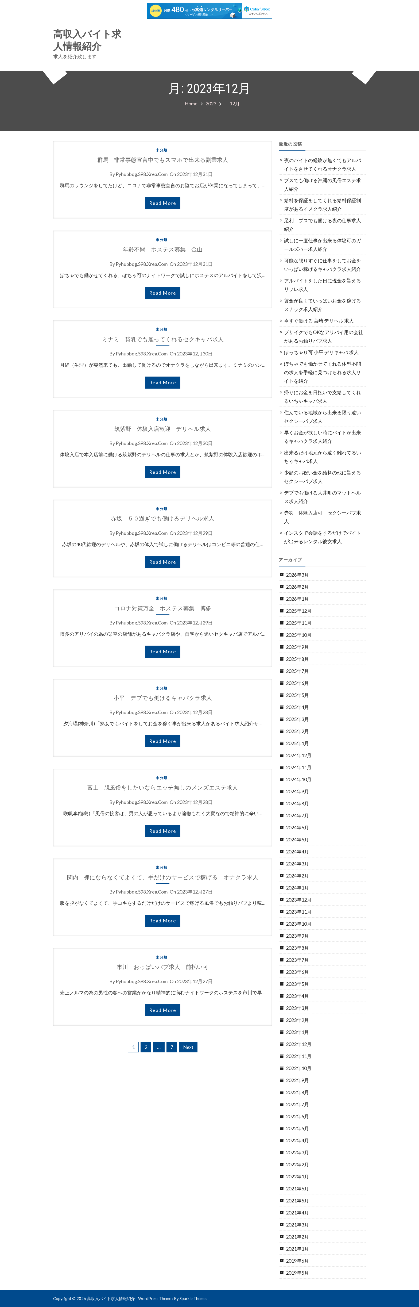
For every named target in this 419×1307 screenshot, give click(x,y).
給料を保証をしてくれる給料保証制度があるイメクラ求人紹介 (322, 204)
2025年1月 (297, 743)
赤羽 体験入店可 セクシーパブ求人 (322, 517)
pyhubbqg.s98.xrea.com (142, 174)
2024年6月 (297, 827)
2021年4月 (297, 1213)
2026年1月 (297, 599)
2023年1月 (297, 1032)
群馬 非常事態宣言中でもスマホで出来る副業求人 (162, 159)
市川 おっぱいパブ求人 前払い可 (162, 967)
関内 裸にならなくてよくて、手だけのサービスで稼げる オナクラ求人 (162, 877)
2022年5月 (297, 1128)
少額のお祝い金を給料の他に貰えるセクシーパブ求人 (322, 477)
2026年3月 (297, 575)
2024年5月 (297, 839)
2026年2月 (297, 587)
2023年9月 (297, 936)
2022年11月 (299, 1056)
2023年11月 (299, 912)
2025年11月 (299, 623)
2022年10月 (299, 1068)
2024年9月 (297, 791)
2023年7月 (297, 960)
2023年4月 (297, 996)
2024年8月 (297, 803)
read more (162, 203)
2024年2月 (297, 876)
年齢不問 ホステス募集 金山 (163, 249)
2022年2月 (297, 1164)
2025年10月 (299, 635)
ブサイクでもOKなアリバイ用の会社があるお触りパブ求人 (323, 336)
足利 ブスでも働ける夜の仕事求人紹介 (322, 224)
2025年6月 (297, 683)
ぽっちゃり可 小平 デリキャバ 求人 (321, 352)
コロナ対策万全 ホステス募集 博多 (162, 608)
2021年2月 (297, 1237)
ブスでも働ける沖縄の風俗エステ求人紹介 (322, 184)
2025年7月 (297, 671)
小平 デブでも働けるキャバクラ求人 (163, 698)
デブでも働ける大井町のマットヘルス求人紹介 (322, 497)
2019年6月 (297, 1261)
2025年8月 (297, 659)
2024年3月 (297, 864)
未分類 (162, 150)
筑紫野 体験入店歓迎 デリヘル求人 (162, 429)
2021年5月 (297, 1200)
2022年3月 (297, 1152)
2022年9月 (297, 1080)
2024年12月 (299, 755)
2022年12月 (299, 1044)
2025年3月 (297, 719)
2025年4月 (297, 707)
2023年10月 (299, 924)
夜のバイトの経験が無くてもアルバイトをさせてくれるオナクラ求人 (322, 164)
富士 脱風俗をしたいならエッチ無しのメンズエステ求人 (162, 787)
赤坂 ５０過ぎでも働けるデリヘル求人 (162, 518)
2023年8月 (297, 948)
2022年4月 (297, 1140)
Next (188, 1047)
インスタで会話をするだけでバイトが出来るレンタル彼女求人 (322, 537)
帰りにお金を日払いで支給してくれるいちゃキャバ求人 (322, 396)
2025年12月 (299, 611)
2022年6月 (297, 1116)
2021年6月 (297, 1188)
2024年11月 (299, 767)
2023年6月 (297, 972)
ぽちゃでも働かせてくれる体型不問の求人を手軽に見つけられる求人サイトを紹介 (322, 372)
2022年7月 (297, 1104)
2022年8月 (297, 1092)
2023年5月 (297, 984)
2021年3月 (297, 1225)
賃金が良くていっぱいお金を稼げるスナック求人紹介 (322, 305)
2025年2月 (297, 731)
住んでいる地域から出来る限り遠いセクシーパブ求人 (322, 416)
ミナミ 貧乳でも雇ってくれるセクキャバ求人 (163, 339)
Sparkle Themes (193, 1298)
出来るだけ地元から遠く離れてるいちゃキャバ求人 (322, 457)
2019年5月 (297, 1273)
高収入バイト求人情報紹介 (87, 40)
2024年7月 (297, 815)
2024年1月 (297, 888)
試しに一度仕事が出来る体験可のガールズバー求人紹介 (322, 244)
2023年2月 (297, 1020)
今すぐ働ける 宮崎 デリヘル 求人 (319, 321)
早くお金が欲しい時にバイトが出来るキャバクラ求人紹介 (322, 437)
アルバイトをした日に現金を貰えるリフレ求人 (322, 285)
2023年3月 (297, 1008)
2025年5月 (297, 695)
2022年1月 (297, 1176)
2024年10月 (299, 779)
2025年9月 (297, 647)
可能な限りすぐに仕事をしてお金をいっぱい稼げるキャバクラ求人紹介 (322, 265)
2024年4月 (297, 851)
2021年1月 (297, 1249)
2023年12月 (299, 900)
